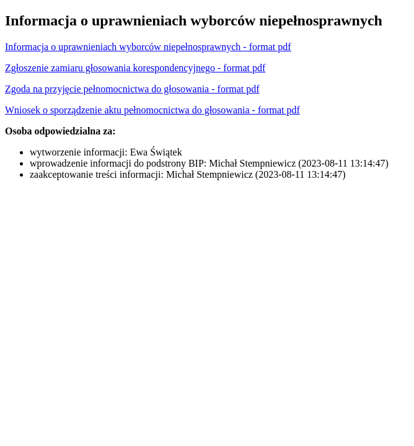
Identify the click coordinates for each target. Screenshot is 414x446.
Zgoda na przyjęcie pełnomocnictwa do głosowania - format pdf (132, 89)
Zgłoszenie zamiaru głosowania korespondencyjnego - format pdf (135, 68)
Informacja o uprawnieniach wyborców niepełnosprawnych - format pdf (148, 47)
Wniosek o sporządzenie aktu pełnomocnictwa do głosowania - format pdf (152, 110)
